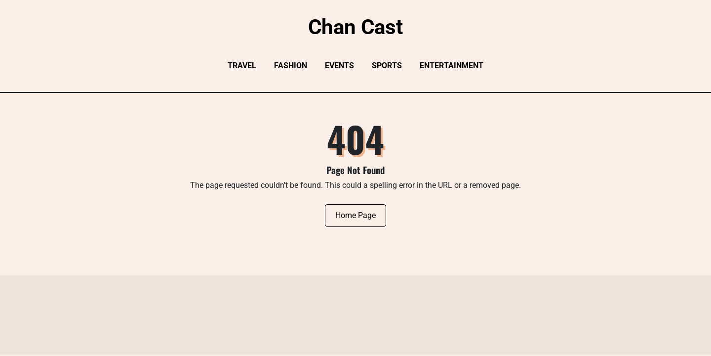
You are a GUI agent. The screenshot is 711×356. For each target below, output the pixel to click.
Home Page (355, 215)
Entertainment (451, 65)
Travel (242, 65)
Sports (387, 65)
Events (339, 65)
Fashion (290, 65)
